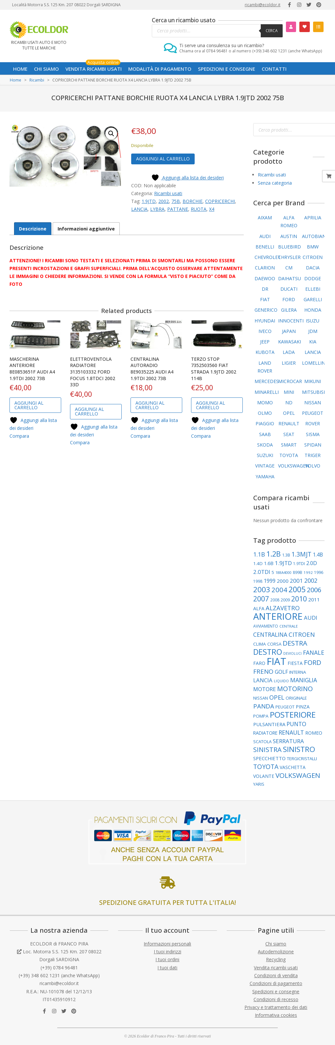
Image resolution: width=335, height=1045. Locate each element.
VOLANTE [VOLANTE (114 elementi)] (263, 776)
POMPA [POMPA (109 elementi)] (261, 716)
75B (175, 201)
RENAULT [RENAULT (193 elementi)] (291, 732)
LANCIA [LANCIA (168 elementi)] (263, 680)
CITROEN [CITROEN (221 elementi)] (302, 634)
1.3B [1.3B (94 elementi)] (286, 555)
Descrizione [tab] (32, 229)
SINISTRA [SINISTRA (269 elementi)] (267, 749)
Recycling (276, 959)
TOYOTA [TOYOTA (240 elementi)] (265, 766)
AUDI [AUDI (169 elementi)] (310, 617)
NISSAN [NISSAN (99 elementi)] (260, 698)
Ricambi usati (168, 193)
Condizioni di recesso (276, 999)
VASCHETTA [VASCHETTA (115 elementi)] (293, 767)
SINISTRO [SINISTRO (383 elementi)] (299, 749)
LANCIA (139, 209)
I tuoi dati (167, 967)
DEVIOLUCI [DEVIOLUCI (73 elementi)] (292, 653)
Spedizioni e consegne (275, 991)
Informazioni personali (167, 944)
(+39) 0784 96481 (59, 967)
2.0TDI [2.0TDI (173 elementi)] (261, 572)
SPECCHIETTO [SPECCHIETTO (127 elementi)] (269, 758)
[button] (111, 133)
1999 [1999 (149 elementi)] (269, 580)
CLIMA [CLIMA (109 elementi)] (259, 644)
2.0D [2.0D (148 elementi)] (311, 563)
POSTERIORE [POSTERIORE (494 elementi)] (293, 714)
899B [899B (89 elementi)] (297, 572)
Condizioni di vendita (276, 975)
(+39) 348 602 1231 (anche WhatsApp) (59, 975)
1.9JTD (149, 201)
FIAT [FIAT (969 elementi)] (276, 661)
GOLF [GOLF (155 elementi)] (281, 671)
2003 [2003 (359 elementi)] (261, 589)
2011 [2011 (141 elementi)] (314, 599)
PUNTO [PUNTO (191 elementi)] (296, 724)
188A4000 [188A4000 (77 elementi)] (283, 572)
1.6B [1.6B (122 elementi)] (268, 563)
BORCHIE (193, 201)
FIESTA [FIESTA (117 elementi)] (295, 663)
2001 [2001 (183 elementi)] (296, 580)
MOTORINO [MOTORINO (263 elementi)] (295, 688)
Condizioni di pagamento (276, 983)
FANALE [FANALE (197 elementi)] (313, 652)
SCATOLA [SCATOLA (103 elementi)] (262, 741)
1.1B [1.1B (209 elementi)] (259, 554)
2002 (163, 201)
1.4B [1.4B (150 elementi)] (318, 554)
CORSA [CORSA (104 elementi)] (274, 644)
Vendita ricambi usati (276, 967)
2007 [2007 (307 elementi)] (261, 598)
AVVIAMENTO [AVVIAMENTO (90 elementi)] (265, 626)
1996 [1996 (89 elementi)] (318, 572)
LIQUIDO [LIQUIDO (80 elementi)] (281, 680)
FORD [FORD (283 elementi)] (312, 662)
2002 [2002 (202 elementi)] (310, 580)
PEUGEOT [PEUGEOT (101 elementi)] (284, 707)
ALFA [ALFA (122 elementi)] (258, 608)
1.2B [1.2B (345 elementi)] (273, 554)
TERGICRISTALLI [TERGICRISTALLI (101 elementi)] (302, 758)
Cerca (272, 30)
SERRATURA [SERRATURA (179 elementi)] (288, 741)
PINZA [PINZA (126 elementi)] (302, 707)
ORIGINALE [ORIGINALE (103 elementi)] (296, 698)
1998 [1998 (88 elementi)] (257, 581)
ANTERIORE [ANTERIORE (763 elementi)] (278, 616)
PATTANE (177, 209)
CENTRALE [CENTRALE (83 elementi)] (288, 626)
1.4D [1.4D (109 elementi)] (258, 563)
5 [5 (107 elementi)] (273, 572)
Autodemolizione (276, 951)
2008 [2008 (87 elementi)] (274, 599)
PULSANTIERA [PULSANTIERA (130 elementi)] (269, 724)
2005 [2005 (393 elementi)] (297, 589)
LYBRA (157, 209)
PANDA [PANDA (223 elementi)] (263, 706)
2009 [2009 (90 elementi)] (285, 600)
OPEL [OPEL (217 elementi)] (276, 697)
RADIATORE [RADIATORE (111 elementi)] (265, 733)
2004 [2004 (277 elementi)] (279, 589)
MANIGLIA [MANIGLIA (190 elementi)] (303, 680)
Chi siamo (275, 944)
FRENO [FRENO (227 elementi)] (263, 671)
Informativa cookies (276, 1015)
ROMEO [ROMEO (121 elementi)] (313, 733)
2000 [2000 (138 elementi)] (283, 581)
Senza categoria (275, 183)
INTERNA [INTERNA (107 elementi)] (297, 672)
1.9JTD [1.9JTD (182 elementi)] (283, 563)
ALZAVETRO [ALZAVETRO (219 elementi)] (283, 608)
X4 (211, 209)
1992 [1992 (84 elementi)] (308, 572)
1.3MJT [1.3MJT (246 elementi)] (301, 554)
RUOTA (198, 209)
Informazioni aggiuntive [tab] (86, 229)
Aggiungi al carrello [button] (29, 405)
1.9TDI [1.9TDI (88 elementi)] (299, 563)
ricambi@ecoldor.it (262, 5)
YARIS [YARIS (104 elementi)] (258, 784)
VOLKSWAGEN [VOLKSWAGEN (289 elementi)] (297, 775)
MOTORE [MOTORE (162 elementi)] (264, 689)
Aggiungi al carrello (163, 159)
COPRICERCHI (220, 201)
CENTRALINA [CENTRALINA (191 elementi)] (270, 634)
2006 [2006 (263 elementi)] (314, 589)
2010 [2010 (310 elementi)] (299, 598)
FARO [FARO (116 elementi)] (259, 663)
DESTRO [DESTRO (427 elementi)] (267, 652)
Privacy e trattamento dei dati (275, 1007)
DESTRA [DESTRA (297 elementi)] (295, 643)
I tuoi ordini (167, 959)
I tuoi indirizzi (167, 951)
